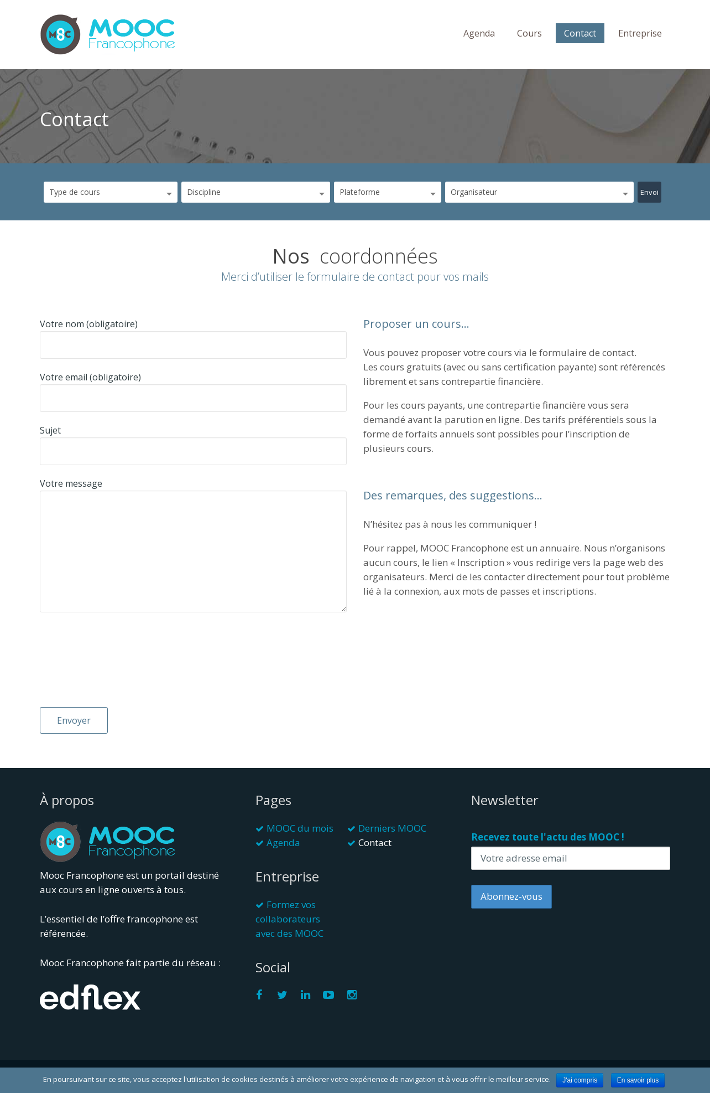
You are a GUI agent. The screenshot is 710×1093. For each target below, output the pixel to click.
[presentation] (85, 667)
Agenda (479, 33)
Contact (580, 33)
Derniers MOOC (392, 828)
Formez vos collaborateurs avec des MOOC (289, 919)
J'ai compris (579, 1080)
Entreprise (640, 33)
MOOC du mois (300, 828)
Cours (529, 33)
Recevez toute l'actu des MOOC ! (547, 837)
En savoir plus (638, 1080)
